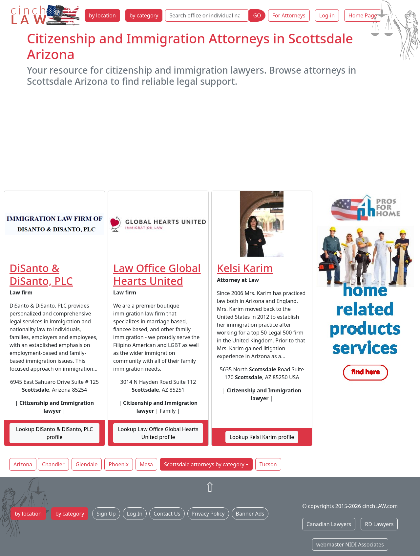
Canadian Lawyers (328, 524)
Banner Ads (250, 513)
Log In (134, 513)
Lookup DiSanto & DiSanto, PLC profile (54, 433)
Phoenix (119, 464)
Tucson (268, 464)
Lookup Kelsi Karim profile (262, 437)
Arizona (22, 464)
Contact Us (167, 513)
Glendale (87, 464)
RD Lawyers (379, 524)
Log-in (327, 15)
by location (102, 15)
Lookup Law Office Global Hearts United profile (158, 433)
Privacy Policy (208, 513)
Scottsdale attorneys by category (204, 464)
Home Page (362, 15)
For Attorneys (288, 15)
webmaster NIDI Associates (350, 544)
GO (257, 15)
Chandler (53, 464)
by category (144, 15)
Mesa (146, 464)
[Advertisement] (210, 139)
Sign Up (106, 513)
